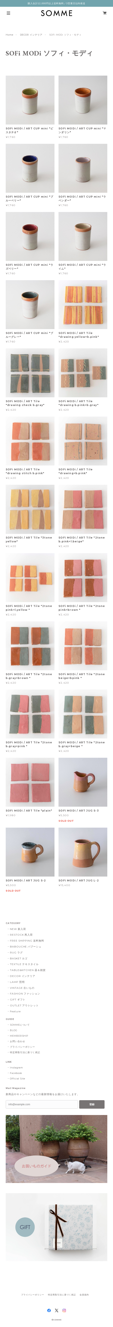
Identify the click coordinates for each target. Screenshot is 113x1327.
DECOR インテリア (31, 34)
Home (9, 34)
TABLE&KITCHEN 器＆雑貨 (28, 970)
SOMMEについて (20, 1024)
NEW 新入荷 (18, 929)
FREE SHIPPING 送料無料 (27, 940)
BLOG (13, 1030)
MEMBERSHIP (19, 1035)
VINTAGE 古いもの (22, 987)
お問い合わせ (17, 1041)
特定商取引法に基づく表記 (25, 1052)
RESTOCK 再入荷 (21, 934)
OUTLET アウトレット (24, 1005)
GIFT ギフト (18, 999)
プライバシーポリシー (22, 1046)
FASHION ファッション (25, 993)
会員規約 (84, 1295)
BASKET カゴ (19, 958)
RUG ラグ (16, 952)
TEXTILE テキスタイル (24, 964)
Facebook (16, 1073)
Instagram (16, 1067)
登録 (91, 1104)
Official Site (17, 1078)
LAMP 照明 (17, 981)
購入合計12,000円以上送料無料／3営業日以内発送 (57, 3)
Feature (15, 1011)
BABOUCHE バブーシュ (25, 946)
